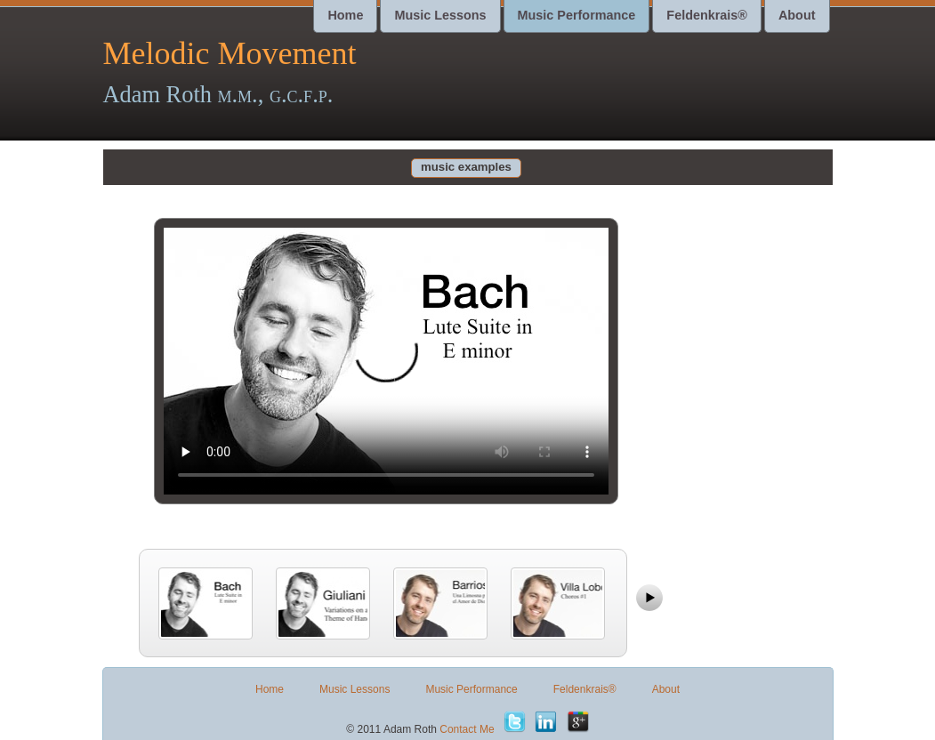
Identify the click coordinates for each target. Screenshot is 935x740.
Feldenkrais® (706, 15)
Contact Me (466, 729)
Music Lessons (440, 15)
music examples (466, 166)
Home (345, 15)
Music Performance (577, 15)
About (797, 15)
